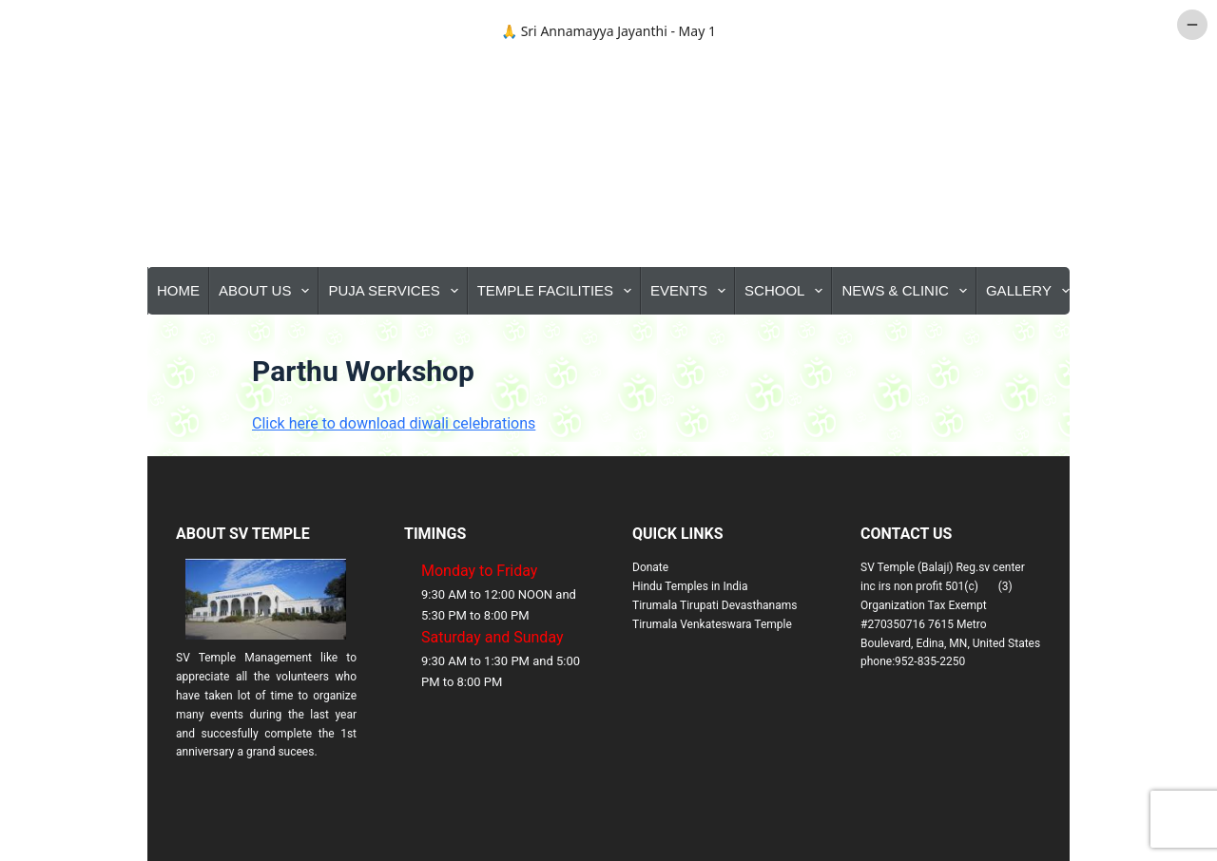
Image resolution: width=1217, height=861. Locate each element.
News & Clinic (908, 290)
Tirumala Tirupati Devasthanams (714, 605)
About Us (268, 290)
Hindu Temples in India (690, 586)
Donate (650, 567)
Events (691, 290)
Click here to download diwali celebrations (393, 423)
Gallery (1031, 290)
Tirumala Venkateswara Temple (712, 624)
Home (178, 290)
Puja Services (396, 290)
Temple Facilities (558, 290)
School (787, 290)
